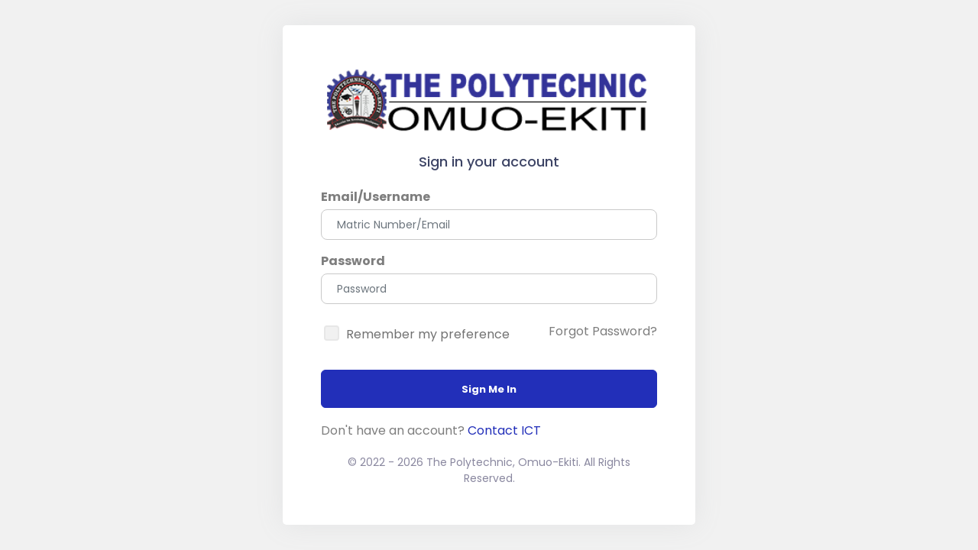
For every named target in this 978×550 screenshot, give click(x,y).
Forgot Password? (603, 331)
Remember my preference (428, 334)
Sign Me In (489, 389)
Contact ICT (504, 430)
